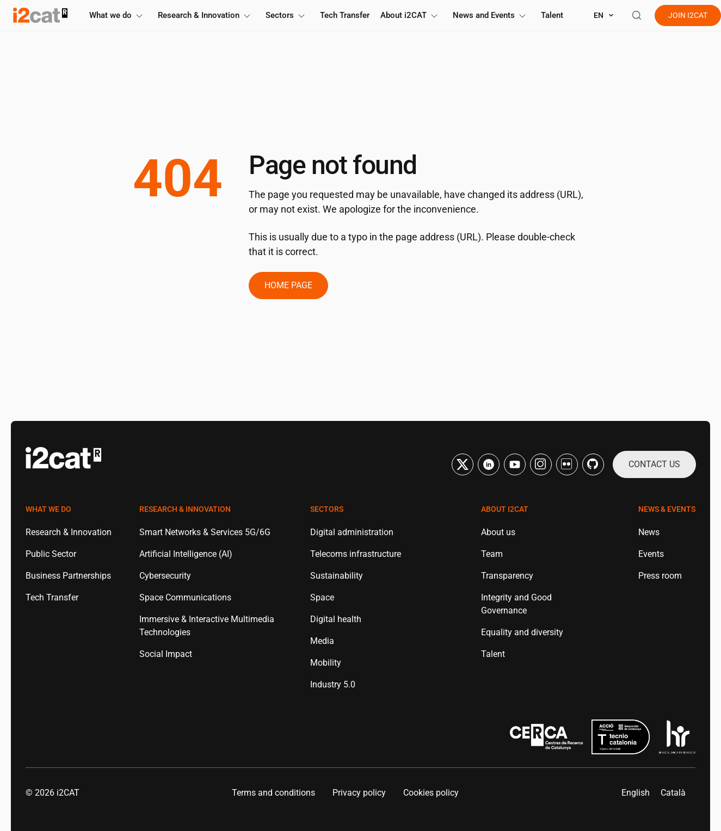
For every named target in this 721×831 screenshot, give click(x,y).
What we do (118, 15)
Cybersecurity (165, 575)
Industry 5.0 (332, 684)
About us (498, 532)
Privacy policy (359, 792)
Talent (552, 15)
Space (322, 597)
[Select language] (604, 15)
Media (322, 641)
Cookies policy (431, 792)
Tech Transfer (344, 15)
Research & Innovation (206, 15)
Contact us (654, 464)
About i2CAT (411, 15)
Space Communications (185, 597)
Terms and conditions (273, 792)
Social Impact (165, 654)
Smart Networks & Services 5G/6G (204, 532)
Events (651, 554)
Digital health (335, 619)
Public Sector (51, 554)
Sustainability (336, 575)
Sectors (287, 15)
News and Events (491, 15)
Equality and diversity (522, 632)
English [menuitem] (635, 792)
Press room (660, 575)
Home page (288, 285)
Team (492, 554)
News (649, 532)
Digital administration (351, 532)
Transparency (507, 575)
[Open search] (636, 15)
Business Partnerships (68, 575)
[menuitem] (635, 793)
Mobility (325, 663)
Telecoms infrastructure (355, 554)
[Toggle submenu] (139, 16)
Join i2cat (687, 15)
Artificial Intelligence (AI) (185, 554)
